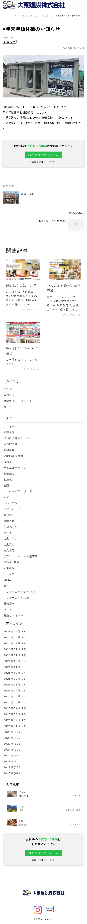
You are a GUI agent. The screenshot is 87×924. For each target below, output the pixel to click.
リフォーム (11, 426)
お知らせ (45, 15)
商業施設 (9, 473)
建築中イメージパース (18, 401)
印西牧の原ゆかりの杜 (18, 438)
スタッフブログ (26, 15)
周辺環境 (9, 450)
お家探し (9, 544)
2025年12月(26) (15, 661)
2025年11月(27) (15, 667)
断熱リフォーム (14, 615)
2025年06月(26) (15, 696)
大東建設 (9, 568)
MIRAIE (9, 580)
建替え (8, 532)
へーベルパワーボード (18, 491)
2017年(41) (12, 773)
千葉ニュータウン (15, 467)
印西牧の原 (11, 444)
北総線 (8, 479)
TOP (9, 15)
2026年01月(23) (15, 655)
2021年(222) (13, 749)
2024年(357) (13, 732)
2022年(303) (13, 743)
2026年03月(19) (15, 643)
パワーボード (12, 509)
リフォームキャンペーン (19, 591)
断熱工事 (9, 603)
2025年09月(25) (15, 678)
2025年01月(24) (15, 726)
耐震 (6, 586)
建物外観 (9, 521)
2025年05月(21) (15, 702)
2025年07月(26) (15, 690)
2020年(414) (13, 755)
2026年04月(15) (15, 637)
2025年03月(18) (15, 714)
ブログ (8, 389)
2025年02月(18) (15, 720)
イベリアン (11, 503)
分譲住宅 (9, 432)
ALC (6, 497)
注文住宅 (9, 550)
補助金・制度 (12, 562)
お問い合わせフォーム (43, 155)
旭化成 (8, 515)
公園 (6, 485)
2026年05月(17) (15, 631)
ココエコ (9, 609)
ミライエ (9, 574)
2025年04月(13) (15, 708)
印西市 (8, 462)
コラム (8, 407)
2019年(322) (13, 761)
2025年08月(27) (15, 684)
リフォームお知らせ (16, 597)
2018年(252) (13, 767)
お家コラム (11, 538)
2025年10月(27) (15, 672)
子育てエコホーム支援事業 (21, 556)
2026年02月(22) (15, 649)
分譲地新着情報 (14, 456)
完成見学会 (11, 526)
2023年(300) (13, 738)
